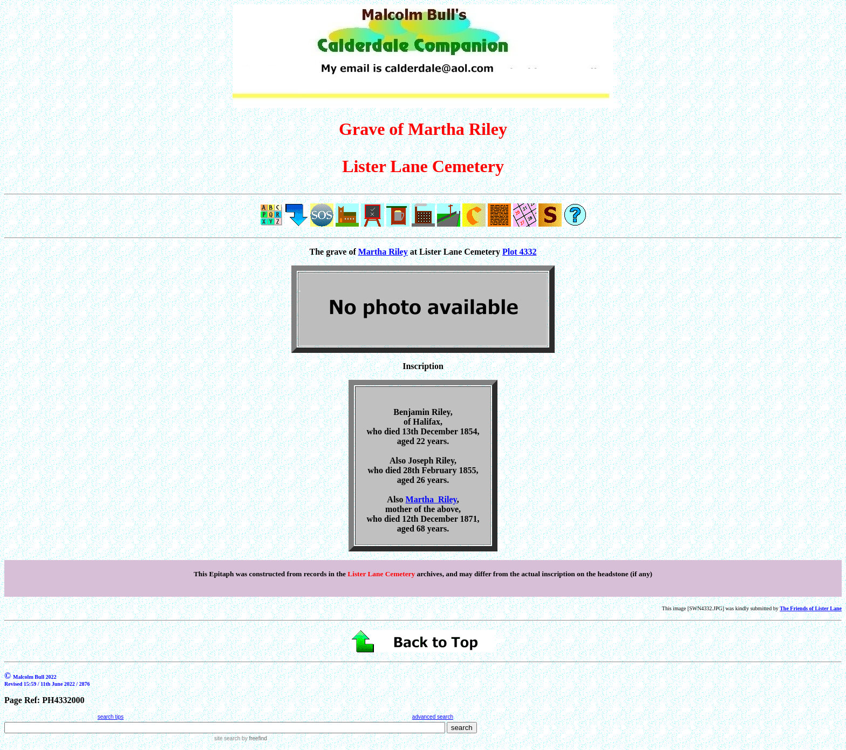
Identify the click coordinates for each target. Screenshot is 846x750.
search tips (111, 717)
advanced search (432, 717)
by (253, 738)
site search (227, 738)
